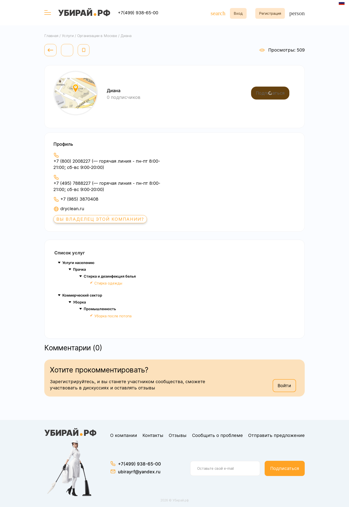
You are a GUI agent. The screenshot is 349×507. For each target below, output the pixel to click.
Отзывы (178, 435)
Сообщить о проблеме (217, 435)
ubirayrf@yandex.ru (139, 471)
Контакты (152, 435)
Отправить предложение (276, 435)
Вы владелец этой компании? (100, 219)
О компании (123, 435)
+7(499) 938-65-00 (138, 12)
